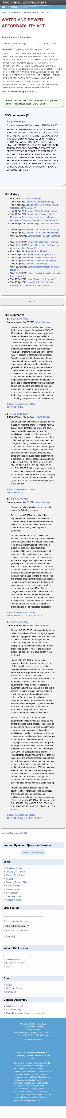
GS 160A (28, 615)
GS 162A (18, 407)
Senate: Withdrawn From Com (42, 211)
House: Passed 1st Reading (41, 279)
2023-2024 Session (47, 44)
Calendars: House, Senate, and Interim (25, 1013)
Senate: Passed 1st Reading (40, 202)
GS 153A (18, 615)
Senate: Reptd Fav (37, 251)
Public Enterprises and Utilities (21, 404)
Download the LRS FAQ (33, 852)
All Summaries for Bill (17, 833)
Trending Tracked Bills (16, 882)
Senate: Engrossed (37, 264)
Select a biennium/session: (15, 921)
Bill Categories (13, 893)
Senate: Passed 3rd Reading (41, 260)
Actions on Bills (13, 886)
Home (5, 12)
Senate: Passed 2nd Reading (41, 257)
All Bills (9, 879)
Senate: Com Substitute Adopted (43, 229)
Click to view (24, 37)
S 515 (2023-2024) (19, 319)
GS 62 (10, 407)
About (8, 985)
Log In (27, 1039)
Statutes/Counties (14, 896)
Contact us (11, 992)
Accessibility (36, 1039)
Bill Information (14, 1010)
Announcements (13, 900)
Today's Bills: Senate (15, 875)
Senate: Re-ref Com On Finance (43, 233)
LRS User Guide (13, 988)
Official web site (14, 1006)
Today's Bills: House (15, 872)
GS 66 (10, 615)
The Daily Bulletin (14, 868)
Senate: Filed (33, 198)
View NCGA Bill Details (14, 44)
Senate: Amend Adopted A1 (41, 254)
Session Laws (12, 889)
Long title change (16, 121)
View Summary (43, 322)
